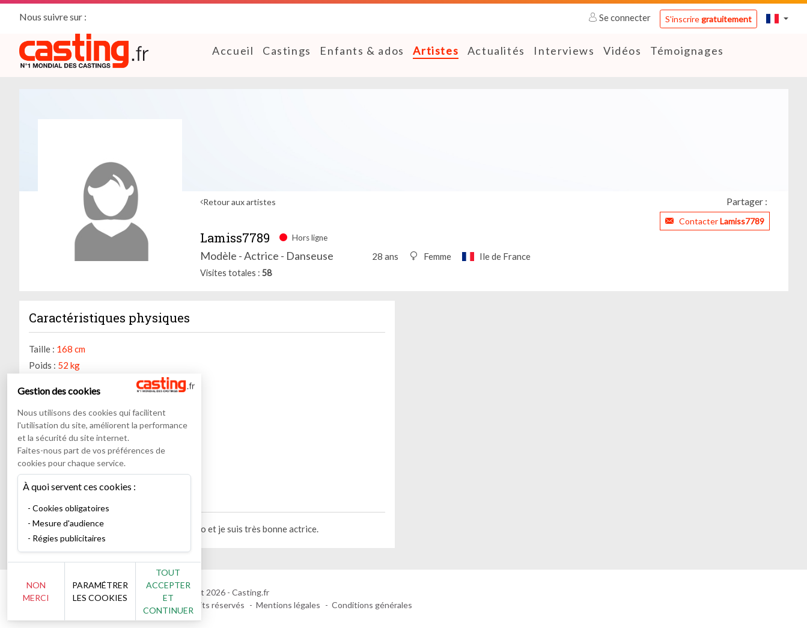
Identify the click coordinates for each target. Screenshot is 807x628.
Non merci (49, 598)
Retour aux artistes (239, 202)
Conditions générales (372, 605)
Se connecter (620, 17)
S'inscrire (708, 19)
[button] (777, 18)
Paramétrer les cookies (134, 597)
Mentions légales (288, 605)
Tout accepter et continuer (217, 597)
